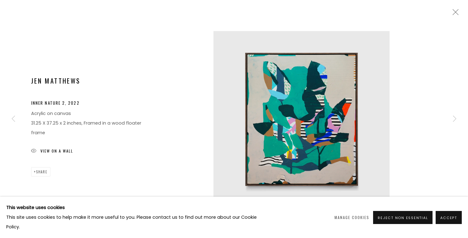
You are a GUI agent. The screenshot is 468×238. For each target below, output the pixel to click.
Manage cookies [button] (352, 217)
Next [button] (454, 119)
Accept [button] (448, 217)
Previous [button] (13, 119)
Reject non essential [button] (403, 217)
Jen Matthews (55, 80)
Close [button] (454, 14)
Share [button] (42, 171)
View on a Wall (52, 151)
